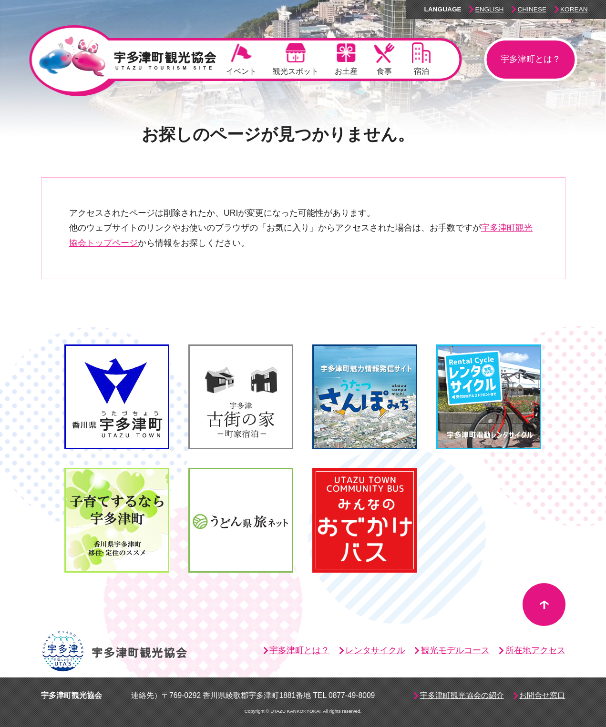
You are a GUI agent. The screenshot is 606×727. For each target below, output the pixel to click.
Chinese (531, 9)
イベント (241, 58)
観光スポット (295, 58)
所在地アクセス (535, 650)
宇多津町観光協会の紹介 (462, 695)
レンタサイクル (375, 650)
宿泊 (421, 58)
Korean (574, 9)
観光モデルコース (455, 650)
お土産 (346, 58)
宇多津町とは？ (531, 59)
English (489, 9)
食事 (384, 58)
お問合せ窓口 (542, 695)
